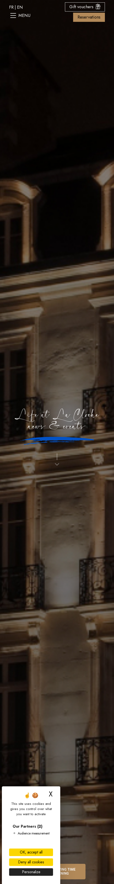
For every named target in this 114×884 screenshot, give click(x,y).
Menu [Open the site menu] (20, 15)
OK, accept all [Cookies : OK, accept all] (31, 852)
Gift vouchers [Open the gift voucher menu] (84, 7)
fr (11, 7)
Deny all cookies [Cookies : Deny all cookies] (31, 862)
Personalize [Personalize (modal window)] (31, 872)
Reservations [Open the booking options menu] (89, 17)
